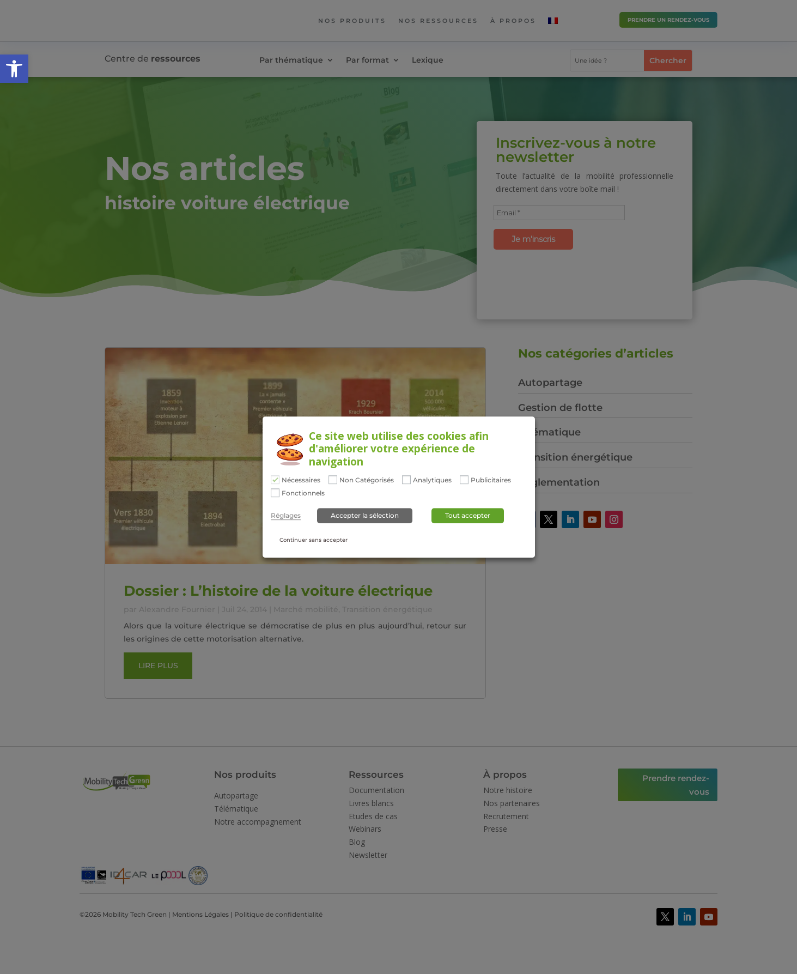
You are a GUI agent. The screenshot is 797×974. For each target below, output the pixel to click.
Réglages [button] (286, 516)
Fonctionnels (303, 493)
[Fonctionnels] (275, 492)
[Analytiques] (406, 479)
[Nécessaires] (275, 479)
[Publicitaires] (464, 479)
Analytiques (432, 480)
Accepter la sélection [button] (365, 516)
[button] (14, 69)
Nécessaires (301, 480)
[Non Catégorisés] (332, 479)
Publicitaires (491, 480)
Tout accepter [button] (467, 516)
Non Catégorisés (366, 480)
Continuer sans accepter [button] (313, 540)
